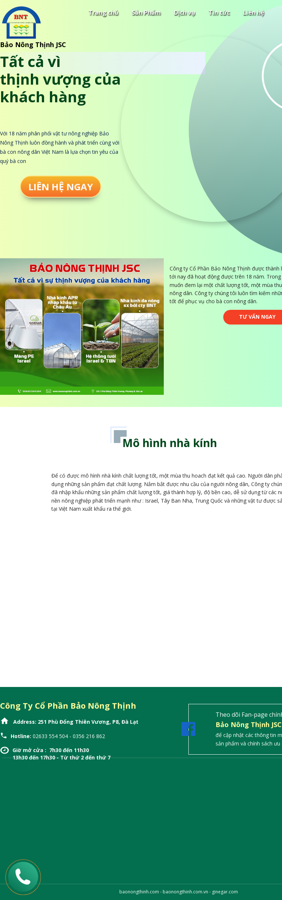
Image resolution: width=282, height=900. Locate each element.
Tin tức (219, 12)
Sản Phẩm (146, 12)
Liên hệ (253, 12)
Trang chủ (103, 12)
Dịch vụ (184, 12)
